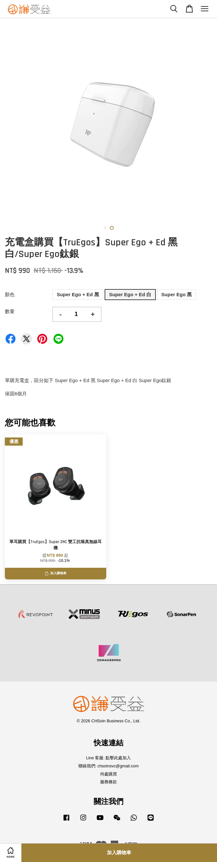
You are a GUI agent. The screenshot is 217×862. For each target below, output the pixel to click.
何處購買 (108, 774)
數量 (10, 311)
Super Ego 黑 (176, 294)
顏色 (10, 294)
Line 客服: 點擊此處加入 (108, 757)
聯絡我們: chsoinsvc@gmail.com (108, 765)
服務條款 (108, 781)
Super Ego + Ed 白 (130, 294)
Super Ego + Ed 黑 (78, 294)
